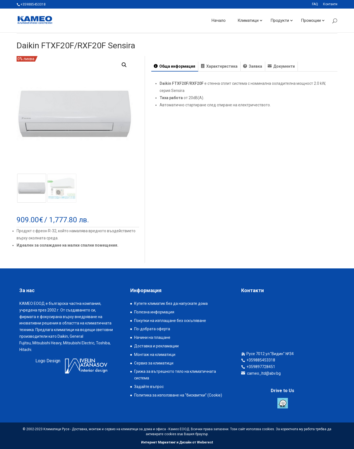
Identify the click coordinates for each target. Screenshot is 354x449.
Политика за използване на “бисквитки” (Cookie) (178, 395)
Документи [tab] (283, 66)
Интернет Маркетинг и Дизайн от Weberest (177, 442)
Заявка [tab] (255, 66)
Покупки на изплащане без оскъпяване (170, 320)
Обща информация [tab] (176, 66)
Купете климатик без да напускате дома (171, 303)
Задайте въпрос (149, 386)
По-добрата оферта (152, 329)
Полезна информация (154, 312)
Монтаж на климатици (154, 354)
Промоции (311, 20)
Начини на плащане (152, 337)
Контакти (330, 4)
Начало (219, 20)
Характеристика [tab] (221, 66)
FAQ (315, 4)
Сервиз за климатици (153, 363)
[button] (124, 65)
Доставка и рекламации (156, 346)
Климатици (248, 20)
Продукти (279, 20)
